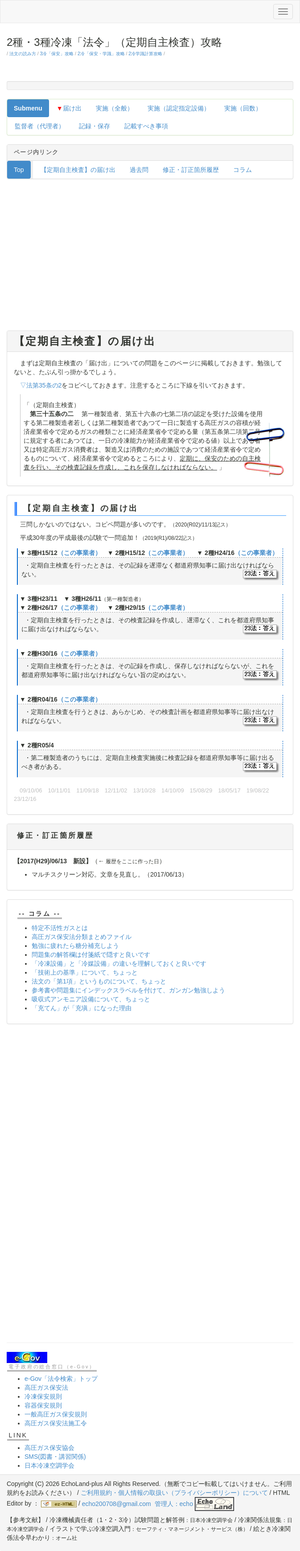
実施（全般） (114, 108)
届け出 (69, 108)
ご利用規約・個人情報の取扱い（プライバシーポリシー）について (174, 1492)
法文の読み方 (22, 53)
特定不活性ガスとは (60, 927)
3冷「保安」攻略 (57, 53)
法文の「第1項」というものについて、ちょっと (99, 981)
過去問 (139, 169)
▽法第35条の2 (41, 385)
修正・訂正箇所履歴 (191, 169)
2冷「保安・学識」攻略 (101, 53)
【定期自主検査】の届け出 (78, 169)
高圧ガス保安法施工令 (56, 1423)
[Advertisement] (150, 257)
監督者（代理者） (40, 126)
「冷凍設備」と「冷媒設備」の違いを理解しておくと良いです (119, 963)
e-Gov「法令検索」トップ (61, 1378)
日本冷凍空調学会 (49, 1465)
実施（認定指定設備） (179, 108)
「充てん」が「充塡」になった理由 (82, 1008)
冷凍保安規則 (43, 1396)
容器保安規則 (43, 1405)
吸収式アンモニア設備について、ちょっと (91, 999)
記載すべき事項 (146, 126)
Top (19, 169)
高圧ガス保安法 (46, 1387)
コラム (242, 169)
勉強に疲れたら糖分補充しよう (75, 945)
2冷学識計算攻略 (145, 53)
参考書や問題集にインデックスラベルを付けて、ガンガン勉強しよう (128, 990)
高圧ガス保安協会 (49, 1447)
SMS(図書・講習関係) (55, 1456)
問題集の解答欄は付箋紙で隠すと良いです (91, 954)
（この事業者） (79, 552)
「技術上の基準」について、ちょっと (85, 972)
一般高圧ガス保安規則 (56, 1414)
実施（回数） (243, 108)
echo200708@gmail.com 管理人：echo (158, 1503)
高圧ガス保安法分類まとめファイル (82, 936)
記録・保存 (94, 126)
